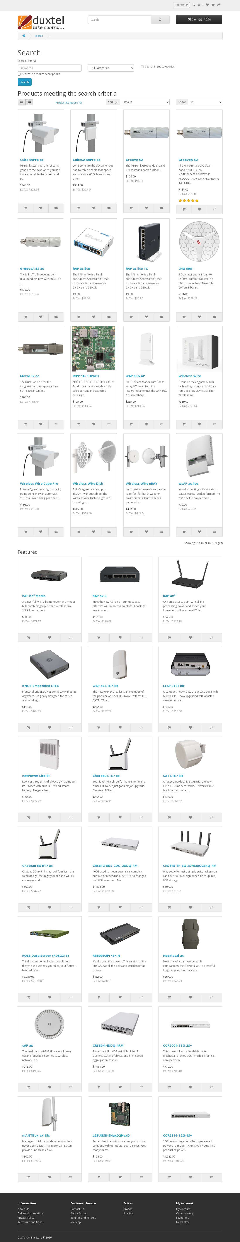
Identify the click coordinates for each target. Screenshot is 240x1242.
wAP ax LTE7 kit (105, 685)
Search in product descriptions (39, 74)
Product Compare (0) (69, 103)
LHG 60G (185, 268)
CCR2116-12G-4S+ (177, 1135)
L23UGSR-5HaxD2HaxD (111, 1135)
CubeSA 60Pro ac (86, 159)
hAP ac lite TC (137, 268)
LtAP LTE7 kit (174, 685)
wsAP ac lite (188, 483)
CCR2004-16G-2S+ (177, 1045)
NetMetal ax (173, 955)
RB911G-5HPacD (86, 376)
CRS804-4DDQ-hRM (108, 1045)
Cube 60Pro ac (31, 159)
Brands (127, 1209)
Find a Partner (79, 1213)
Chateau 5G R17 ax (37, 865)
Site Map (75, 1222)
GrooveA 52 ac (32, 268)
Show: (182, 102)
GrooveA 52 (188, 159)
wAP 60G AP (135, 376)
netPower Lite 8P (36, 775)
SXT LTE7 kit (173, 775)
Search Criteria (27, 61)
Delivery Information (30, 1213)
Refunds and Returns (83, 1218)
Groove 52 (134, 159)
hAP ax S (99, 596)
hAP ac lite (81, 268)
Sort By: (112, 102)
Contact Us (181, 5)
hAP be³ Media (34, 596)
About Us (23, 1209)
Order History (184, 1213)
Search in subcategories (158, 66)
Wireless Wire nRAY (141, 483)
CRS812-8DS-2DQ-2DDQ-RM (115, 865)
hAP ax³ (169, 596)
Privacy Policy (26, 1218)
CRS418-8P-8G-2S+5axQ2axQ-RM (189, 865)
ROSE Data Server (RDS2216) (45, 955)
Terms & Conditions (30, 1222)
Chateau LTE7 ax (106, 775)
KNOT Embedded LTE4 (40, 685)
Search (39, 36)
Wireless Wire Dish (88, 483)
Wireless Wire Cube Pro (39, 483)
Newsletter (182, 1222)
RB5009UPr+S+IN (106, 955)
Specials (128, 1213)
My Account (183, 1209)
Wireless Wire (190, 376)
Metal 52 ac (29, 376)
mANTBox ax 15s (36, 1135)
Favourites (182, 1218)
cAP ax (27, 1045)
